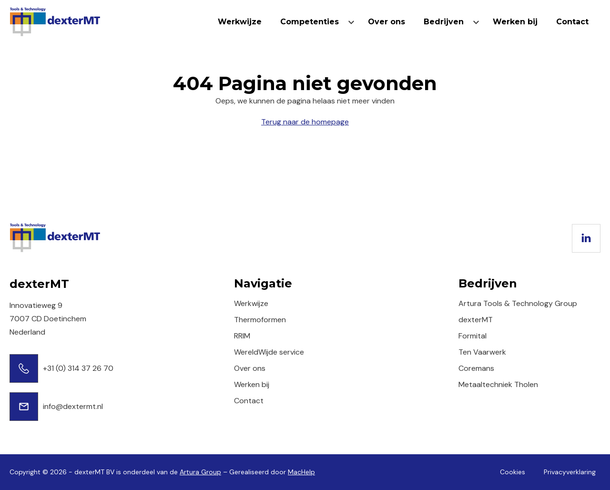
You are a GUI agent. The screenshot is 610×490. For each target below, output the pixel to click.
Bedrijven (444, 21)
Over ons (386, 21)
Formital (472, 336)
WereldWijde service (269, 352)
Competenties (309, 21)
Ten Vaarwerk (482, 352)
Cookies (512, 472)
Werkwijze (240, 21)
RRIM (242, 336)
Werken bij (515, 21)
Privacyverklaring (570, 472)
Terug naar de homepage (305, 122)
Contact (572, 21)
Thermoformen (260, 320)
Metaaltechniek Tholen (498, 384)
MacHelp (301, 472)
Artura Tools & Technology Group (517, 303)
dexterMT (475, 320)
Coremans (476, 368)
